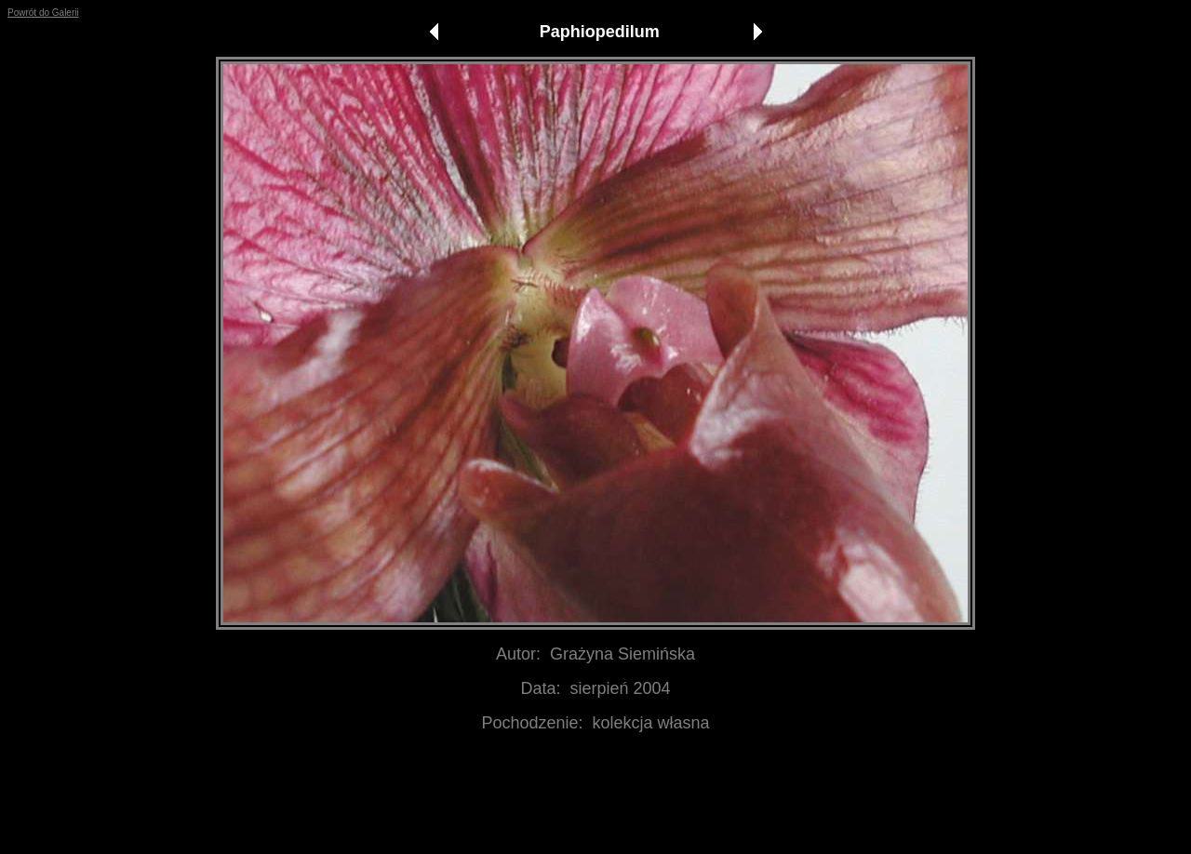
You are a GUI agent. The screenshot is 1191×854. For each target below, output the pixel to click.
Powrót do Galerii (43, 12)
